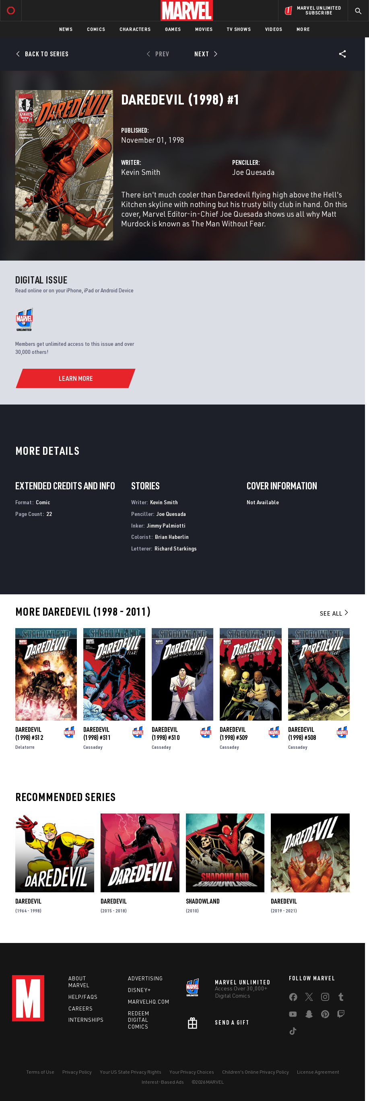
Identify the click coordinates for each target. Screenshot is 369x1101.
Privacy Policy (77, 1072)
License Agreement (318, 1072)
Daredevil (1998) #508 (302, 733)
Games (173, 29)
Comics (96, 29)
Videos (273, 29)
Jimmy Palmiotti (166, 525)
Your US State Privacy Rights (130, 1072)
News (65, 29)
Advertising (145, 978)
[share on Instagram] (325, 998)
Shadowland (203, 901)
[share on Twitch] (341, 1016)
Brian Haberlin (172, 536)
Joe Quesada (253, 172)
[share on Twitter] (309, 998)
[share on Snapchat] (309, 1016)
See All (335, 613)
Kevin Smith (141, 172)
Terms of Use (40, 1072)
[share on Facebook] (293, 999)
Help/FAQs (83, 997)
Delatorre (25, 747)
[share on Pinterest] (325, 1016)
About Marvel (78, 981)
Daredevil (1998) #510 (165, 733)
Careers (80, 1008)
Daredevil (28, 901)
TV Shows (239, 29)
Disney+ (139, 990)
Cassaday (92, 747)
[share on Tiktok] (293, 1033)
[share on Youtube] (293, 1016)
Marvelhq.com (148, 1001)
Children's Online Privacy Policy (255, 1072)
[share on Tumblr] (341, 998)
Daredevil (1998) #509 (233, 733)
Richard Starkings (176, 548)
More (303, 29)
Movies (203, 29)
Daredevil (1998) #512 (29, 733)
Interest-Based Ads (163, 1082)
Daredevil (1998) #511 (97, 733)
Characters (135, 29)
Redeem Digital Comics (138, 1020)
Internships (86, 1020)
